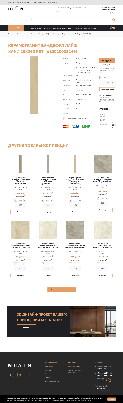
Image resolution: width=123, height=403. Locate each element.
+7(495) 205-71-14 (108, 7)
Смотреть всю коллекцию (61, 290)
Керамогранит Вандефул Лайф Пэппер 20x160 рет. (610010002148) (20, 180)
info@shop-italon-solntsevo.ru (66, 11)
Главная (10, 33)
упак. (105, 77)
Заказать (26, 327)
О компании (49, 366)
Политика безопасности (53, 381)
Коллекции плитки (74, 366)
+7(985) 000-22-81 (108, 10)
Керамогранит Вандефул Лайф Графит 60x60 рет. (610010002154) (75, 245)
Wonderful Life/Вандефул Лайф (40, 33)
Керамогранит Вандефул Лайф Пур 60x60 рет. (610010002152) (102, 245)
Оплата (47, 374)
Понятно (112, 399)
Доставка (48, 370)
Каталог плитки (22, 33)
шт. (110, 77)
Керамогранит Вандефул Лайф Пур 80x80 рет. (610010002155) (48, 245)
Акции (70, 376)
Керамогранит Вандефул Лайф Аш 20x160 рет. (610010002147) (48, 180)
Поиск (114, 20)
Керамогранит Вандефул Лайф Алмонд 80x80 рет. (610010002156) (20, 245)
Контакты (48, 377)
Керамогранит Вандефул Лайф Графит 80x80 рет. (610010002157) (102, 179)
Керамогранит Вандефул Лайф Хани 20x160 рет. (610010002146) (34, 85)
